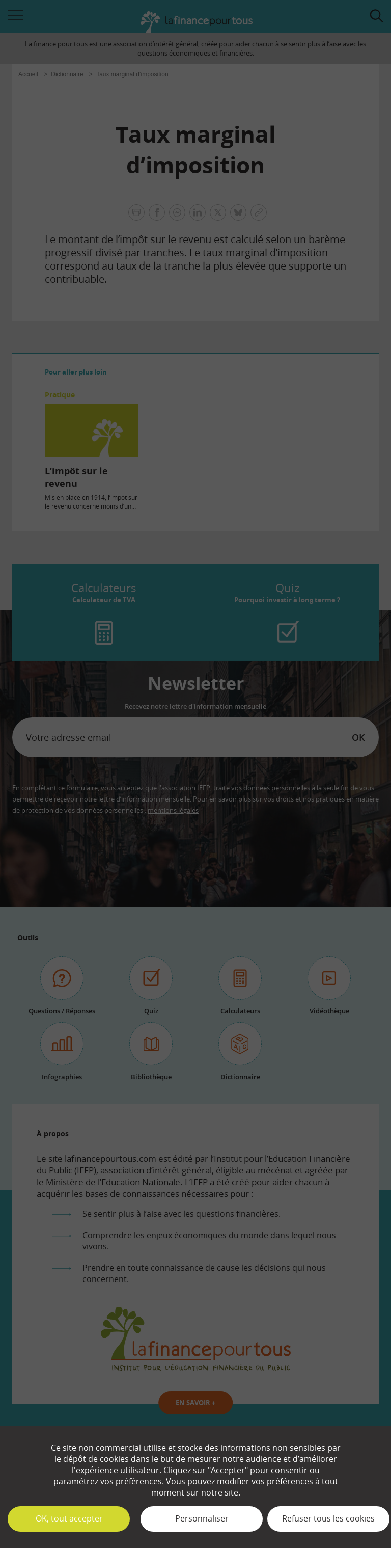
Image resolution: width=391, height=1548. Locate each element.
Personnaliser (202, 1518)
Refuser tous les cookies (328, 1518)
